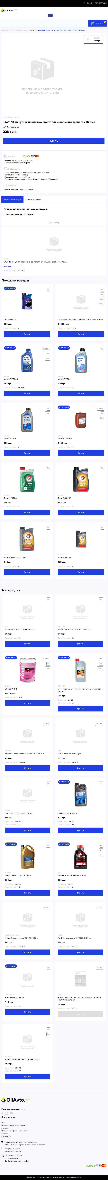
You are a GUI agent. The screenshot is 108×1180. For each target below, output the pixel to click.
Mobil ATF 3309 (11, 379)
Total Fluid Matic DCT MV (15, 557)
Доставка (5, 1128)
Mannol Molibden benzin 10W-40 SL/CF (22, 1059)
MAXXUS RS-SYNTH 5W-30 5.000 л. (74, 629)
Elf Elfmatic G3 (10, 320)
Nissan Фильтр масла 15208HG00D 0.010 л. (25, 754)
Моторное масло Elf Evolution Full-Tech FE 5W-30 (80, 320)
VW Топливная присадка (69, 754)
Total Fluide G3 (64, 557)
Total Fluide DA (64, 498)
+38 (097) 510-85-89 (13, 1152)
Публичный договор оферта (13, 1126)
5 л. (102, 294)
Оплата (4, 1123)
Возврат (4, 1134)
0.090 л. (99, 724)
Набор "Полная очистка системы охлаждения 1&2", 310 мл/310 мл (79, 998)
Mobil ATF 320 (64, 379)
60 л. (102, 299)
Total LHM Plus (10, 498)
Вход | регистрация (95, 3)
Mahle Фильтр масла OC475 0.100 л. (21, 938)
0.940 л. (46, 659)
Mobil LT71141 (10, 438)
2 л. (101, 783)
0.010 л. (46, 724)
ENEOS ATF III (11, 689)
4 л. (48, 664)
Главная (4, 30)
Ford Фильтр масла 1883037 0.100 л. (74, 938)
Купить (54, 140)
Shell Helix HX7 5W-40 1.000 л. (19, 813)
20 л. (48, 358)
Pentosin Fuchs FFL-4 (14, 997)
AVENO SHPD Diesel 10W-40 (18, 875)
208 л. (101, 304)
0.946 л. (46, 349)
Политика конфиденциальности (14, 1131)
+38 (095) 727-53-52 (12, 1149)
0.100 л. (47, 908)
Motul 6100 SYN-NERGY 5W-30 (72, 875)
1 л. (48, 290)
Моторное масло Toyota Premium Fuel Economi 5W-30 (79, 690)
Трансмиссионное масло (19, 30)
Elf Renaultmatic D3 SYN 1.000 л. (19, 629)
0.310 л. (99, 967)
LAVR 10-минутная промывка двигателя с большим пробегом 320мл (36, 262)
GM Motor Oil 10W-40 (67, 813)
